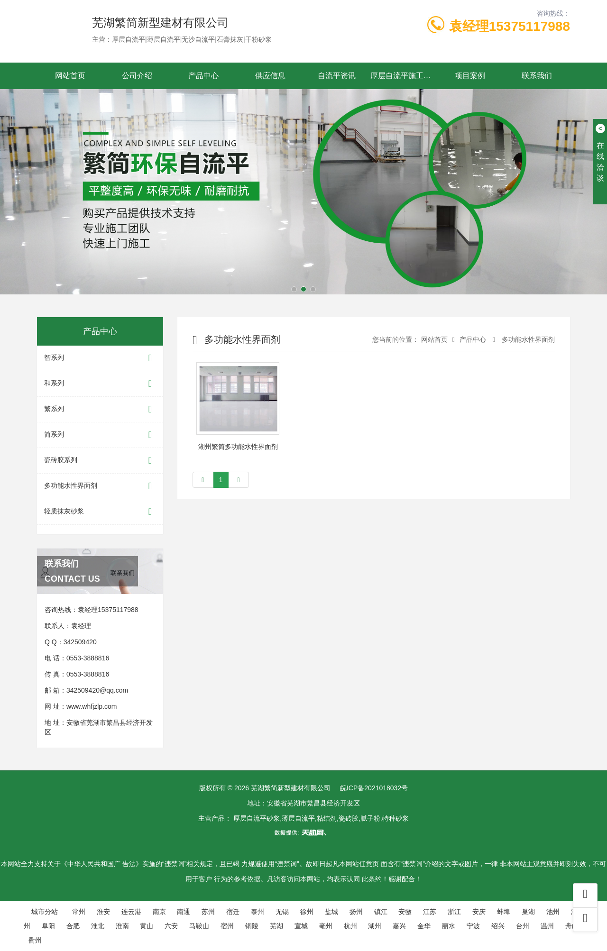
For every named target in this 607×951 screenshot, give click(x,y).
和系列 (100, 383)
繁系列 (100, 409)
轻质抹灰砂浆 (100, 511)
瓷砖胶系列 (100, 460)
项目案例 (470, 76)
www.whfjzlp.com (91, 706)
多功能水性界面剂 (100, 486)
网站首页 (70, 76)
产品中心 (203, 76)
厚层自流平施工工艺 (403, 76)
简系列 (100, 435)
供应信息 (270, 76)
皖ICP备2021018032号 (374, 788)
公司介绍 (137, 76)
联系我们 (537, 76)
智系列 (100, 358)
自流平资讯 (337, 76)
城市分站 (44, 911)
